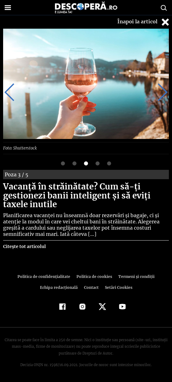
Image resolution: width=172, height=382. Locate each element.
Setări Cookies (118, 287)
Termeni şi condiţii (134, 276)
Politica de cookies (94, 276)
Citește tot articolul (24, 246)
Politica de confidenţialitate (45, 276)
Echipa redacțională (59, 287)
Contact (91, 287)
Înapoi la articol (144, 22)
